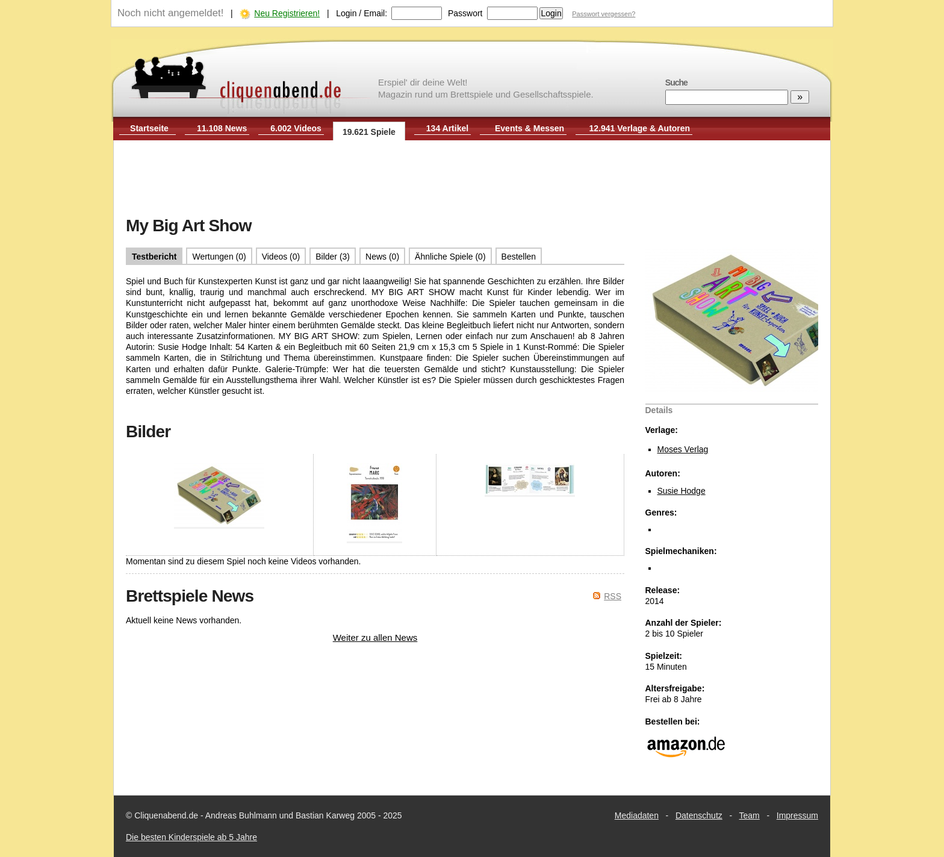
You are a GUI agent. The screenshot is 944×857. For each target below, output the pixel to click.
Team (749, 815)
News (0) (382, 256)
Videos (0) (281, 256)
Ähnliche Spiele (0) (450, 256)
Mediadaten (637, 815)
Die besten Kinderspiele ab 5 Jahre (191, 837)
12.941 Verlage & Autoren (640, 128)
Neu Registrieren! (287, 13)
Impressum (797, 815)
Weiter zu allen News (375, 637)
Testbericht (154, 256)
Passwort (465, 13)
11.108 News (222, 128)
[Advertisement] (472, 179)
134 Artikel (447, 128)
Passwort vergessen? (603, 13)
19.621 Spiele (369, 132)
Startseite (149, 128)
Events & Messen (529, 128)
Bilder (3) (332, 256)
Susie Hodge (681, 491)
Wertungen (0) (219, 256)
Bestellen (519, 256)
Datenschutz (698, 815)
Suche (676, 82)
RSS (612, 596)
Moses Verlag (683, 449)
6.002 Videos (295, 128)
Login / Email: (361, 13)
